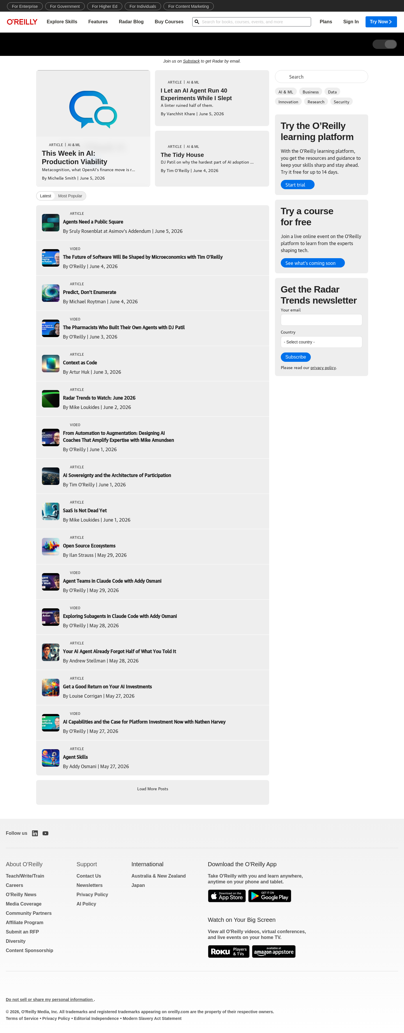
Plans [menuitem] (326, 22)
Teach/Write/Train (25, 875)
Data (332, 91)
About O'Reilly (24, 864)
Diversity (16, 941)
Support (87, 864)
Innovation (288, 101)
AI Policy (86, 903)
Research (316, 101)
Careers (14, 885)
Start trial (295, 184)
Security (341, 101)
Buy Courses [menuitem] (169, 22)
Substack (191, 61)
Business (311, 91)
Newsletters (90, 885)
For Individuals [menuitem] (143, 6)
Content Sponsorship (29, 950)
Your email (291, 309)
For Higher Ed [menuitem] (104, 6)
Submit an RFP (22, 931)
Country (288, 331)
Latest (45, 196)
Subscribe (295, 357)
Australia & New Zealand (158, 875)
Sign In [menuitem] (351, 22)
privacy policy (323, 367)
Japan (138, 885)
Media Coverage (24, 903)
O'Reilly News (21, 894)
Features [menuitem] (98, 22)
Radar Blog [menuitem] (131, 22)
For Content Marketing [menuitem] (188, 6)
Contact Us (89, 875)
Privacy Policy (92, 894)
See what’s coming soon (310, 263)
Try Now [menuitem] (381, 22)
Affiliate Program (24, 922)
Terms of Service (22, 1018)
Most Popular (70, 196)
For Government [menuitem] (65, 6)
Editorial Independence (96, 1018)
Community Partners (29, 913)
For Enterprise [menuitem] (25, 6)
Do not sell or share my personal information (50, 999)
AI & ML (285, 91)
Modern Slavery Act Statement (152, 1018)
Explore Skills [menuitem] (62, 22)
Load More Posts (152, 788)
